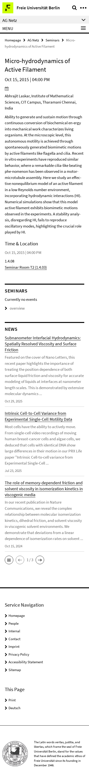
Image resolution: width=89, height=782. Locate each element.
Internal (14, 631)
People (14, 623)
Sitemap (15, 670)
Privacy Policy (19, 654)
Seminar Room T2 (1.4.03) (26, 267)
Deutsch (14, 708)
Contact (14, 639)
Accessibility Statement (26, 662)
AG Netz (33, 40)
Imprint (14, 646)
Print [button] (12, 700)
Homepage (13, 40)
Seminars (52, 40)
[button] (9, 560)
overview (15, 308)
